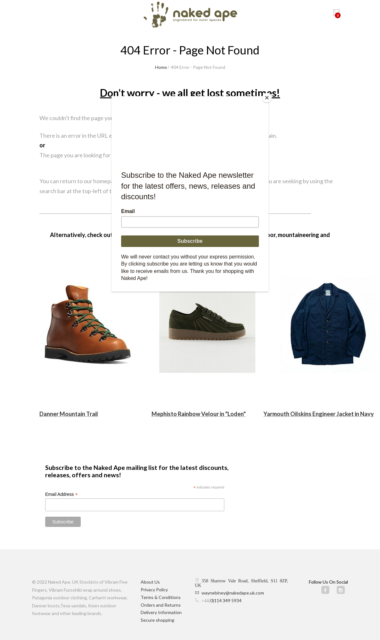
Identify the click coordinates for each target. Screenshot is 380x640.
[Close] (267, 98)
